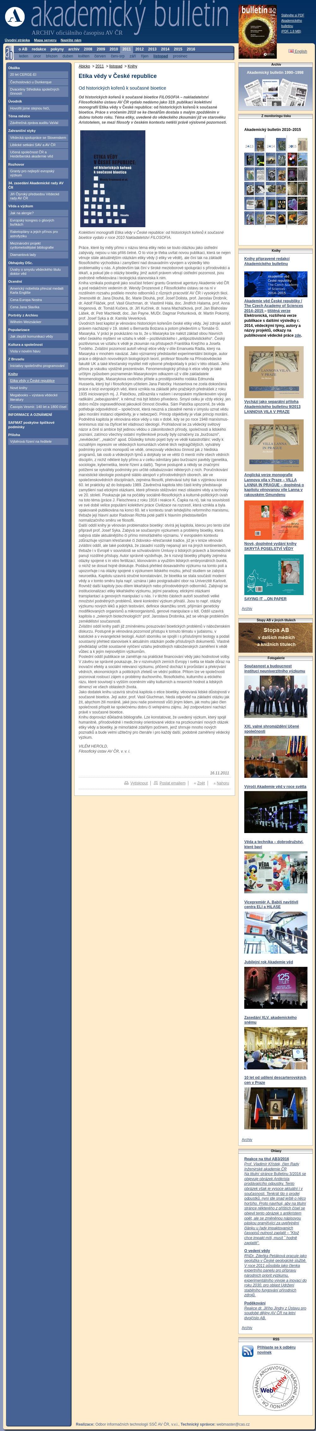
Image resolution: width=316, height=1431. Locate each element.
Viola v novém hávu (25, 351)
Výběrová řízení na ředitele (31, 441)
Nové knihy (18, 388)
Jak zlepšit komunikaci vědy (31, 336)
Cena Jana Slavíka (24, 307)
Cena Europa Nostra (26, 300)
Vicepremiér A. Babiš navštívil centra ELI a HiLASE (271, 904)
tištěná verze (278, 311)
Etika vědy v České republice (32, 380)
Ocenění (15, 281)
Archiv (247, 608)
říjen (144, 56)
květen (83, 56)
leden (23, 56)
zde (298, 335)
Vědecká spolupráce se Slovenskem (38, 137)
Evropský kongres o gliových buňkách (32, 222)
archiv (73, 49)
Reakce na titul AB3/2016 (266, 1159)
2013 (152, 49)
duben (68, 56)
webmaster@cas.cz (233, 1424)
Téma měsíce (19, 116)
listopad (161, 56)
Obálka (14, 68)
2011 (126, 49)
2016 (191, 49)
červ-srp (118, 56)
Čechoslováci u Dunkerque (31, 82)
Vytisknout (139, 783)
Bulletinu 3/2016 (275, 1203)
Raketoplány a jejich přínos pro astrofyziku (34, 234)
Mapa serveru (45, 40)
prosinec (180, 56)
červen (100, 56)
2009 (101, 49)
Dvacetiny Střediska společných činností (34, 91)
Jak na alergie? (22, 213)
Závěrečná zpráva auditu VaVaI (34, 123)
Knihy (13, 374)
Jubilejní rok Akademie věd (268, 962)
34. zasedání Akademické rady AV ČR (36, 185)
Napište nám (71, 40)
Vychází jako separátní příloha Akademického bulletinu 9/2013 (272, 404)
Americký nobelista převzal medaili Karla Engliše (37, 290)
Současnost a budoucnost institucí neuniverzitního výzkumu (274, 668)
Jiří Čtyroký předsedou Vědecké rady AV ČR (34, 196)
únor (37, 56)
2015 (178, 49)
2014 (165, 49)
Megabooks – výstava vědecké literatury (34, 397)
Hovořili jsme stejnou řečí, (30, 108)
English (298, 51)
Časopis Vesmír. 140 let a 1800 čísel (38, 407)
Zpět (201, 783)
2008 (88, 49)
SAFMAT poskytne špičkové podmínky (31, 425)
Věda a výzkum (20, 206)
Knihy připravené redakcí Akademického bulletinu (266, 261)
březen (52, 56)
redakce (39, 49)
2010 (114, 49)
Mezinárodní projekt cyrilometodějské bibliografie (32, 245)
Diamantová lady (23, 255)
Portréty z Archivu (23, 315)
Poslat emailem (172, 783)
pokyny (57, 49)
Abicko (84, 66)
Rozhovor (16, 164)
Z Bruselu (16, 359)
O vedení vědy (257, 1251)
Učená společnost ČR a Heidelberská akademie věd (31, 154)
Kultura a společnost (25, 344)
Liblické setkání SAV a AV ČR (33, 145)
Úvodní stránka (17, 40)
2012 (139, 49)
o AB (23, 49)
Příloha (14, 435)
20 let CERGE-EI (23, 74)
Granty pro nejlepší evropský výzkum (32, 173)
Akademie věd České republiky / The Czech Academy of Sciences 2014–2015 (273, 306)
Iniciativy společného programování (37, 366)
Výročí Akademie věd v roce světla (275, 786)
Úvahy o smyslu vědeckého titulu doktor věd (35, 271)
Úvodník (15, 101)
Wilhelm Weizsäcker (25, 322)
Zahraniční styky (22, 131)
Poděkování (254, 1303)
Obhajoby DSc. (20, 263)
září (133, 56)
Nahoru (223, 783)
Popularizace (19, 330)
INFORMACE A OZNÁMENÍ (30, 415)
